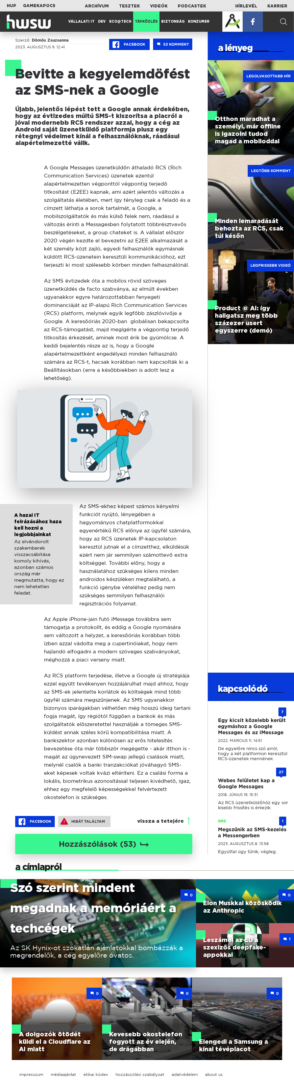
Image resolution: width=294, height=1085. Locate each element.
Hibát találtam (82, 821)
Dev (102, 21)
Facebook (129, 44)
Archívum (97, 6)
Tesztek (129, 6)
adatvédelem (185, 1074)
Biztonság (173, 21)
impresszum (31, 1074)
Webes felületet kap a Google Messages (246, 783)
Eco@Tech (120, 21)
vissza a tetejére (160, 821)
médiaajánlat (63, 1074)
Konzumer (199, 21)
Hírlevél (246, 6)
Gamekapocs (39, 6)
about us (214, 1074)
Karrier (277, 6)
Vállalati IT (81, 21)
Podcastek (192, 6)
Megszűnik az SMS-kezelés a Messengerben (252, 832)
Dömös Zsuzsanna (50, 40)
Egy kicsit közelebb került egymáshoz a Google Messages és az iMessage (252, 726)
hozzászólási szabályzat (140, 1074)
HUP (11, 6)
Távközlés (146, 21)
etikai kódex (95, 1074)
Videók (159, 6)
